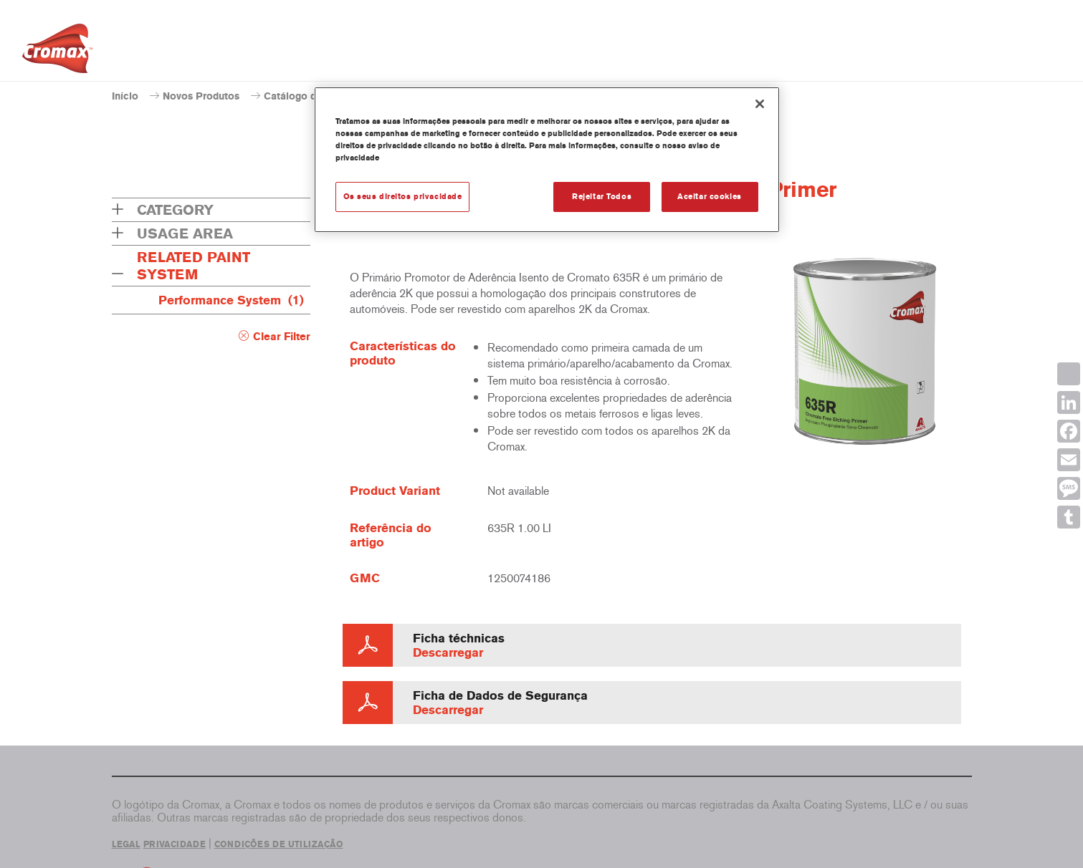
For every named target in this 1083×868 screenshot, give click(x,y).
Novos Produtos (201, 96)
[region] (547, 160)
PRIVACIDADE (174, 844)
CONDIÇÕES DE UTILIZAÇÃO (278, 844)
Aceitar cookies (709, 196)
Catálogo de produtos (315, 96)
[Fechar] (760, 104)
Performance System (231, 300)
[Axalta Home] (57, 52)
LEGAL (126, 844)
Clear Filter (281, 336)
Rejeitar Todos (601, 196)
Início (125, 96)
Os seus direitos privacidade (402, 196)
